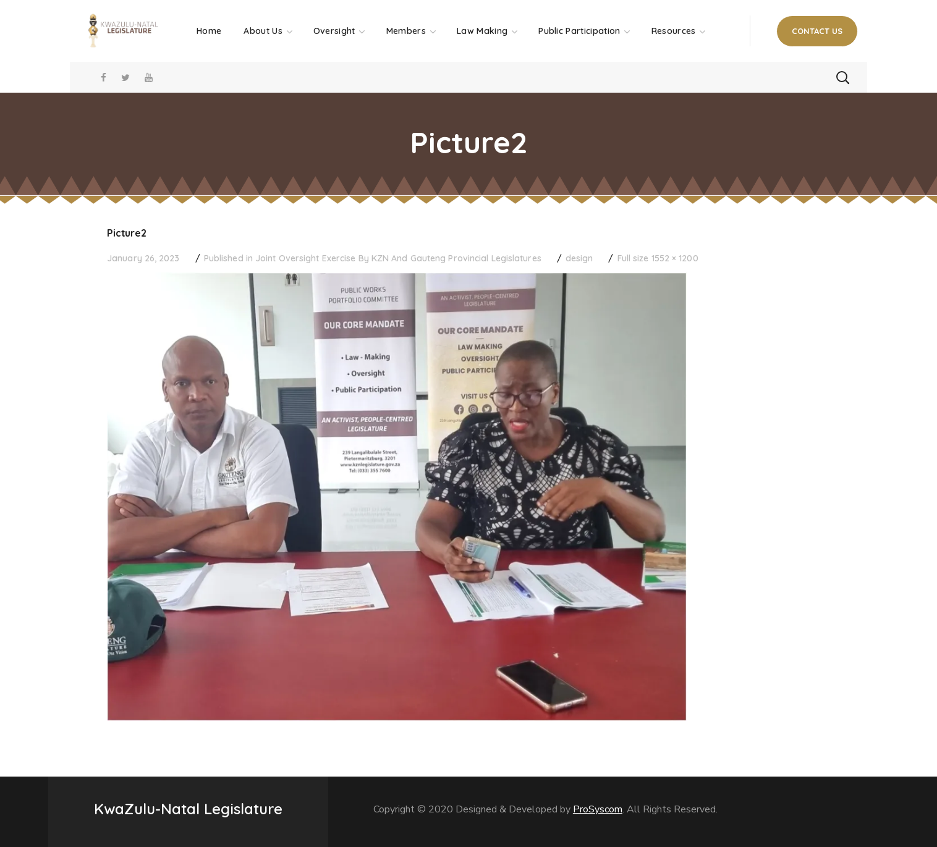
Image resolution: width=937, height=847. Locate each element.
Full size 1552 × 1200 (657, 258)
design (579, 258)
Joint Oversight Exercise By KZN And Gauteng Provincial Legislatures (398, 258)
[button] (817, 31)
